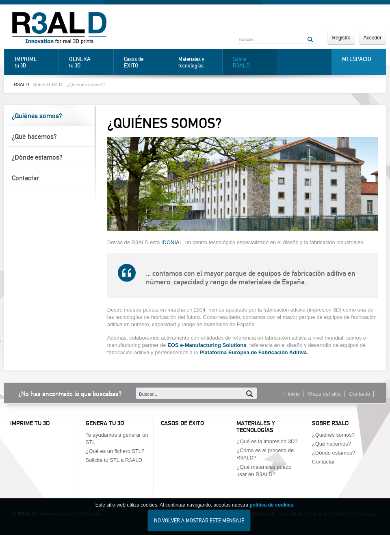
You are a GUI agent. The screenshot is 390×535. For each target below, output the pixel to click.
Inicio (294, 394)
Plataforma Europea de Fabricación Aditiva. (253, 352)
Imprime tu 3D (30, 423)
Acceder (372, 38)
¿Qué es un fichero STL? (115, 451)
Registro (341, 38)
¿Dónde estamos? (37, 157)
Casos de (144, 62)
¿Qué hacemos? (34, 136)
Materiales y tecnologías (191, 62)
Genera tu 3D (105, 423)
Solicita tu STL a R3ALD (114, 460)
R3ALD (21, 84)
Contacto (359, 394)
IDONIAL (171, 242)
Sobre (253, 62)
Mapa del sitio (324, 394)
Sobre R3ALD (47, 84)
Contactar (25, 178)
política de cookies (271, 507)
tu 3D (34, 62)
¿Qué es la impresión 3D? (266, 441)
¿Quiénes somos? (85, 84)
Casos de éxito (182, 423)
